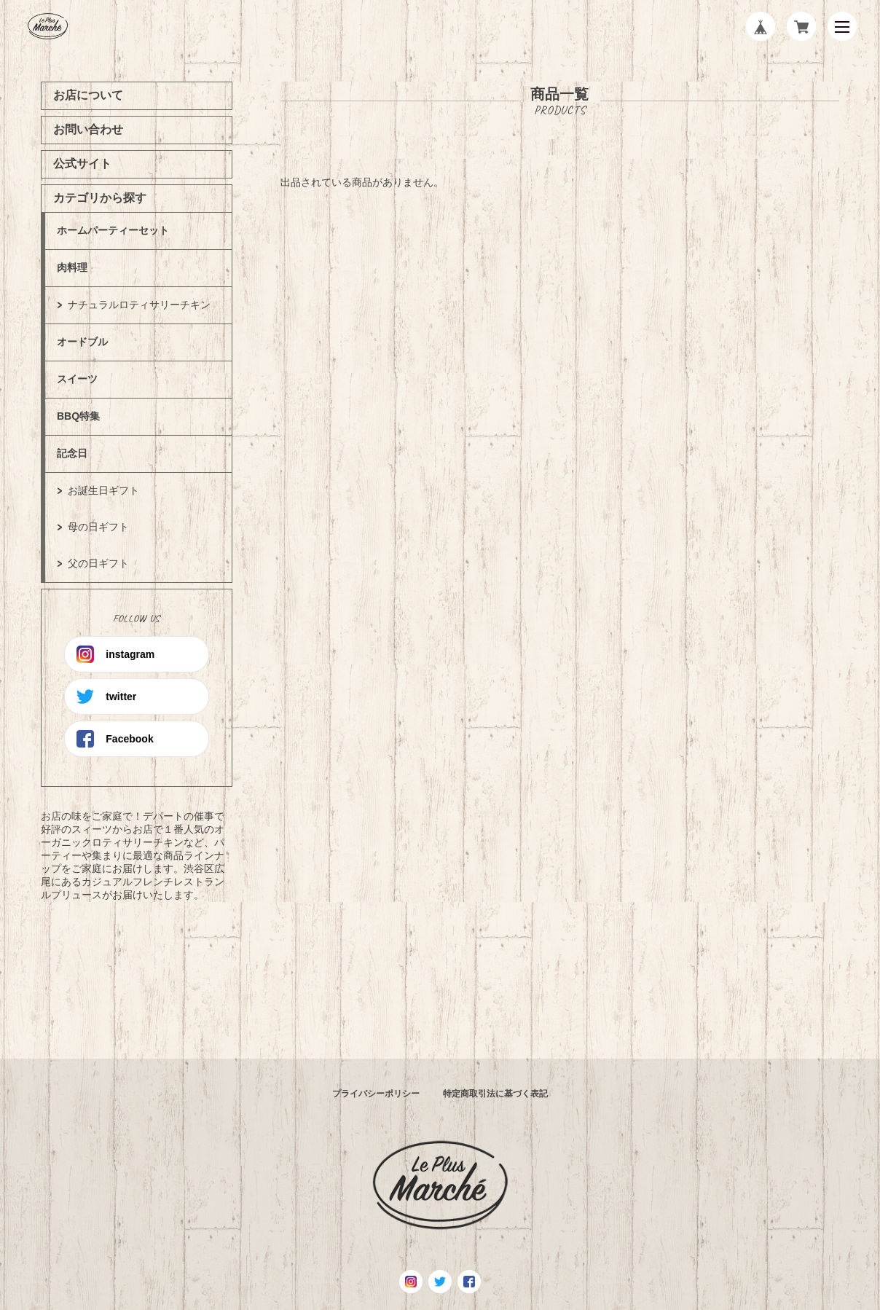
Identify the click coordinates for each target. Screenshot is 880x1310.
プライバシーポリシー (376, 1094)
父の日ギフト (98, 563)
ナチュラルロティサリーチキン (139, 304)
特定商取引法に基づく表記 (495, 1094)
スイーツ (77, 379)
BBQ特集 (78, 416)
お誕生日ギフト (103, 490)
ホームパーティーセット (113, 230)
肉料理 (72, 267)
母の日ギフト (98, 527)
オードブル (82, 342)
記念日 (72, 453)
